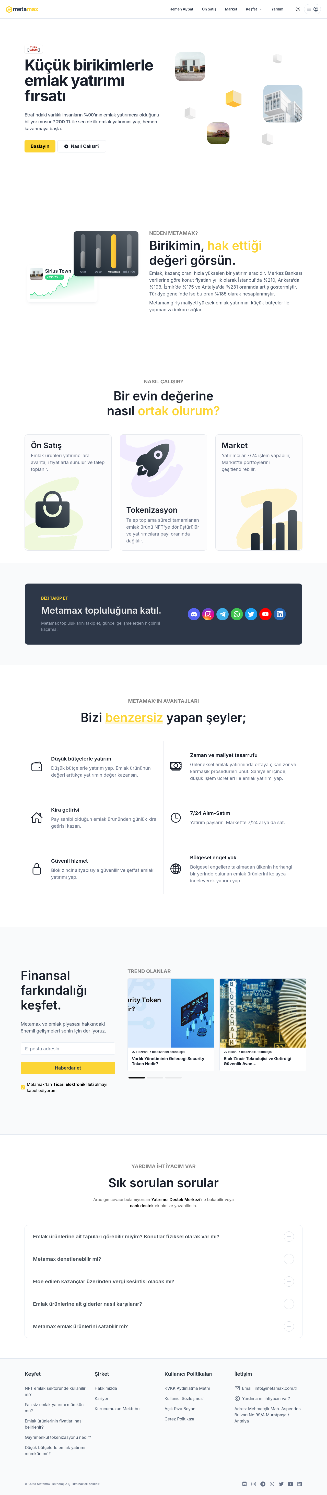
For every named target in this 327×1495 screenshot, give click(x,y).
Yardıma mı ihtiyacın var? (262, 1398)
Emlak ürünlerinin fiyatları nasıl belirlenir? (54, 1424)
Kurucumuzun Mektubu (117, 1408)
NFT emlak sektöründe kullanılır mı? (55, 1391)
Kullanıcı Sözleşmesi (184, 1398)
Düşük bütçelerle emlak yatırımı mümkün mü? (55, 1450)
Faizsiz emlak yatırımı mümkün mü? (54, 1407)
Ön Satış (209, 9)
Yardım (277, 9)
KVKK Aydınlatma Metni (187, 1388)
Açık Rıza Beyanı (180, 1408)
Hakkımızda (106, 1388)
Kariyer (102, 1398)
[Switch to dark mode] (298, 9)
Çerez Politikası (179, 1418)
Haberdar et (68, 1068)
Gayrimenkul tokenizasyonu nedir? (58, 1437)
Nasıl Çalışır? (81, 146)
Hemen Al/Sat (181, 9)
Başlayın (40, 146)
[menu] (312, 9)
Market (231, 9)
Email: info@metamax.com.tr (266, 1388)
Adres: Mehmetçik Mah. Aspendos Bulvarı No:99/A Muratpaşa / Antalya (268, 1414)
